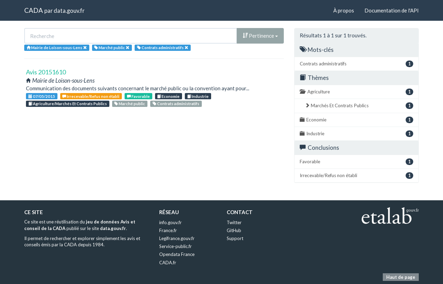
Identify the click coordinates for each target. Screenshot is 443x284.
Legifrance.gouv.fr (177, 238)
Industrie (198, 96)
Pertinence (260, 36)
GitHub (234, 230)
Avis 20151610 (46, 72)
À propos (343, 10)
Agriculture (356, 92)
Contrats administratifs (176, 103)
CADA (33, 10)
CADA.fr (167, 262)
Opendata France (177, 254)
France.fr (168, 230)
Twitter (234, 222)
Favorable (138, 96)
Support (235, 238)
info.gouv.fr (170, 222)
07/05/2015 (41, 96)
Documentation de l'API (391, 10)
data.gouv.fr (69, 10)
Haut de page (400, 277)
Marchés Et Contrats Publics (359, 105)
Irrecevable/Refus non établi (90, 96)
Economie (168, 96)
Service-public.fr (175, 246)
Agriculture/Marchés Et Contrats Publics (67, 103)
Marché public (129, 103)
